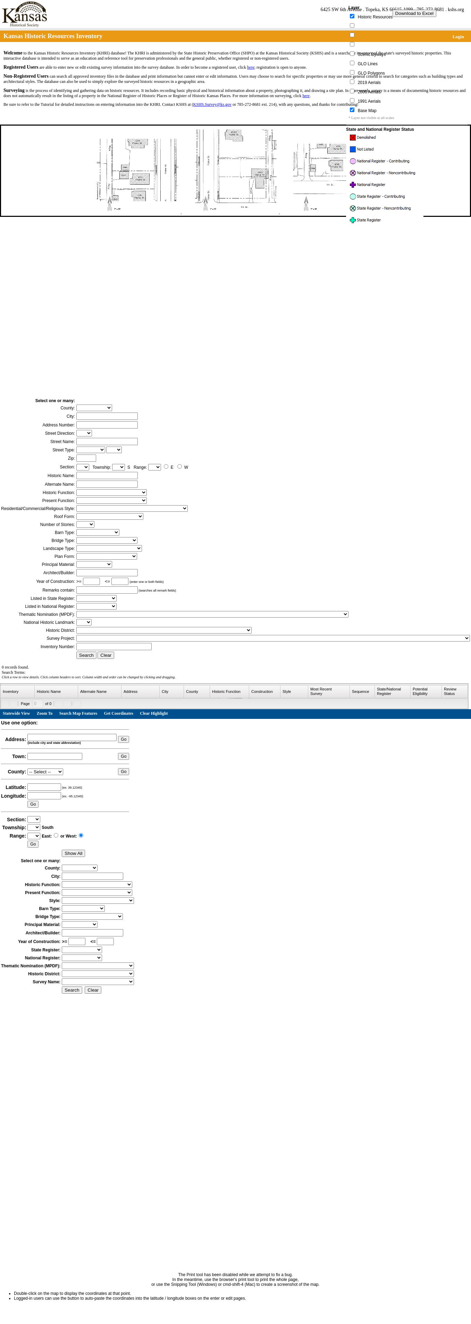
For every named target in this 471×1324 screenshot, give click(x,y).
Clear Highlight (154, 713)
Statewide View (16, 713)
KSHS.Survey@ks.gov (212, 104)
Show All (73, 853)
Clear (105, 655)
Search (86, 655)
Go (123, 739)
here (250, 67)
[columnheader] (18, 692)
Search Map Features (78, 713)
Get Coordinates (118, 713)
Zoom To (45, 713)
